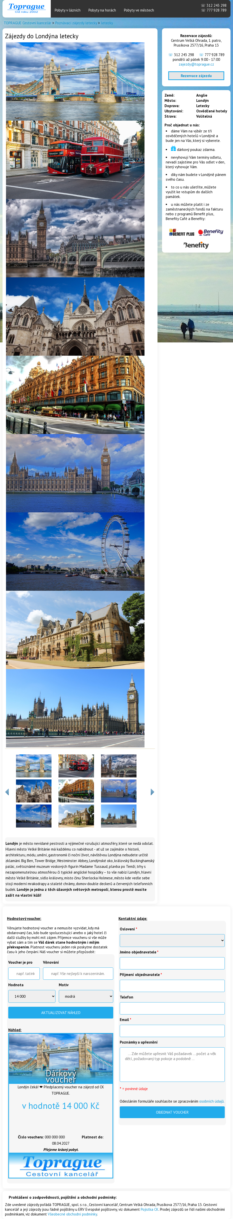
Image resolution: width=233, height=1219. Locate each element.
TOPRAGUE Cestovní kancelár (27, 23)
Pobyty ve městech (139, 10)
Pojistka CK (149, 1209)
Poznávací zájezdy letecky (76, 23)
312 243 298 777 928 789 (213, 8)
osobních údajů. (211, 1101)
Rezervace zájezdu (196, 75)
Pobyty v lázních (67, 10)
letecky (107, 23)
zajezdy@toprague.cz (196, 64)
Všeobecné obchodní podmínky (72, 1214)
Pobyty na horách (102, 10)
